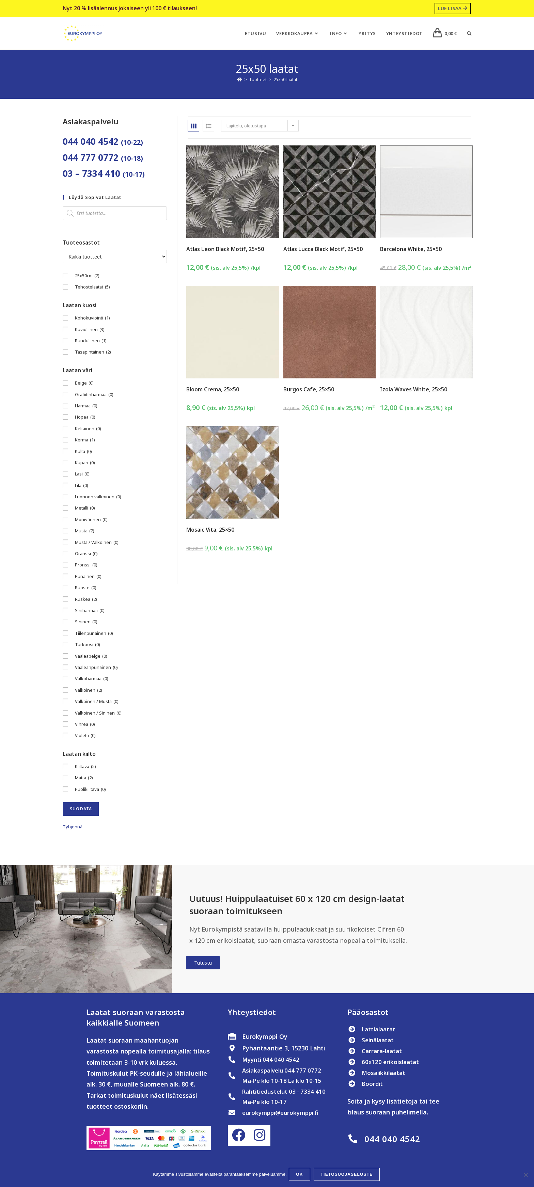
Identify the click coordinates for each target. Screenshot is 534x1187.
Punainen (88, 577)
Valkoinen (88, 690)
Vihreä (85, 725)
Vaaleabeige (91, 656)
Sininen (86, 622)
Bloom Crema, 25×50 (212, 389)
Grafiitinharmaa (94, 395)
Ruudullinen (91, 341)
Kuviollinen (90, 330)
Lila (81, 486)
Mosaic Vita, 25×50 (210, 530)
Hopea (85, 418)
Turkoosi (87, 645)
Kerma (85, 440)
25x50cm (87, 276)
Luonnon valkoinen (98, 497)
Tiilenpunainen (94, 634)
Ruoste (85, 588)
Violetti (85, 736)
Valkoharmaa (91, 679)
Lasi (82, 475)
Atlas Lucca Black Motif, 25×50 (323, 249)
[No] (525, 1175)
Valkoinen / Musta (97, 702)
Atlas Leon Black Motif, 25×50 (225, 249)
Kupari (85, 463)
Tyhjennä (72, 827)
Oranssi (86, 554)
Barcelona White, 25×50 (411, 249)
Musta (84, 531)
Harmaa (86, 406)
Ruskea (86, 600)
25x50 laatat (285, 80)
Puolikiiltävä (90, 790)
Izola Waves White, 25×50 (413, 389)
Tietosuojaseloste (348, 1175)
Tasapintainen (93, 353)
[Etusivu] (239, 80)
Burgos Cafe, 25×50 (308, 389)
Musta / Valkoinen (97, 543)
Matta (84, 778)
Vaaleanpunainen (96, 668)
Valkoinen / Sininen (98, 713)
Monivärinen (91, 520)
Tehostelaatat (92, 288)
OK (300, 1175)
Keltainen (88, 429)
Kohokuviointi (92, 319)
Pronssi (86, 565)
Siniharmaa (90, 611)
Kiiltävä (85, 767)
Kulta (83, 452)
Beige (84, 384)
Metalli (85, 509)
